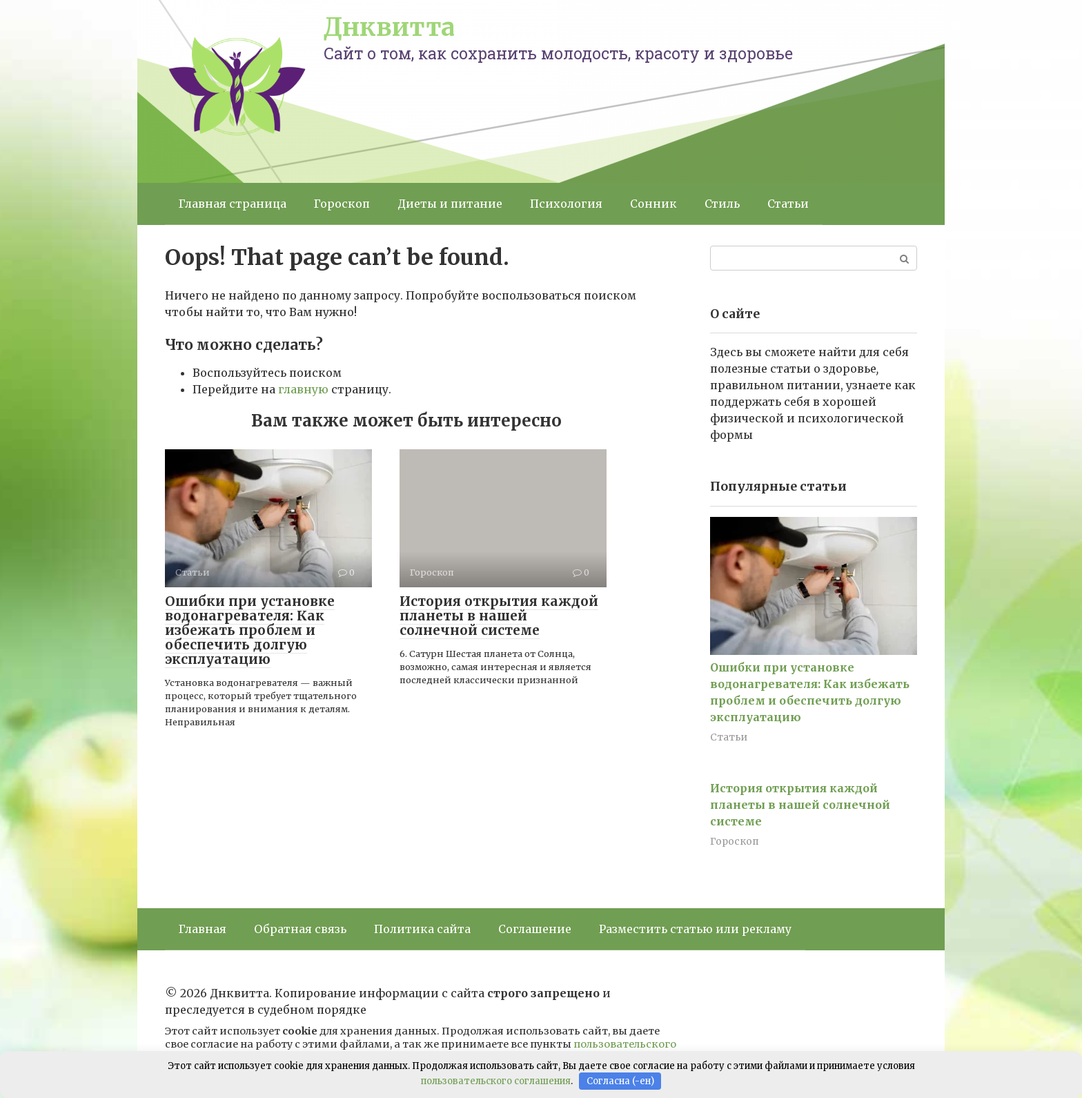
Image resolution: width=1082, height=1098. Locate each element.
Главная (202, 929)
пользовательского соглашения (496, 1081)
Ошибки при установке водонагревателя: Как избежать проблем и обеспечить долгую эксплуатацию (250, 630)
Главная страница (232, 203)
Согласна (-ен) (620, 1081)
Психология (566, 203)
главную (303, 389)
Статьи (788, 203)
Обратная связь (300, 929)
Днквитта (389, 27)
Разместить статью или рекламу (695, 929)
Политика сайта (422, 929)
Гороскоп (342, 203)
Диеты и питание (449, 203)
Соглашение (534, 929)
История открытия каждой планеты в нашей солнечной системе (499, 615)
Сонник (653, 203)
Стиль (722, 203)
